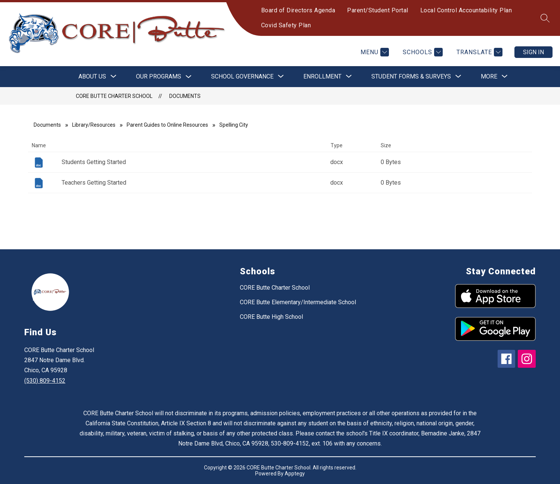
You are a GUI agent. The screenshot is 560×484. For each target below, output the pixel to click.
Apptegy (295, 474)
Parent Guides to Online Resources (167, 125)
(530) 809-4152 (44, 380)
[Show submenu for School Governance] (242, 76)
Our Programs (158, 76)
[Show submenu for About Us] (92, 76)
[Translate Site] (478, 52)
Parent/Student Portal (377, 10)
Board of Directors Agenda (298, 10)
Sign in (533, 52)
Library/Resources (93, 125)
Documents (185, 96)
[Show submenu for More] (489, 76)
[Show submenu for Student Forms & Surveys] (411, 76)
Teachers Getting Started (94, 182)
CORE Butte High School (271, 316)
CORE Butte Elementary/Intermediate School (298, 302)
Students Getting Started (94, 162)
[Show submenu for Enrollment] (322, 76)
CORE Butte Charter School (114, 96)
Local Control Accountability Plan (466, 10)
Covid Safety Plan (286, 25)
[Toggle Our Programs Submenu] (188, 77)
